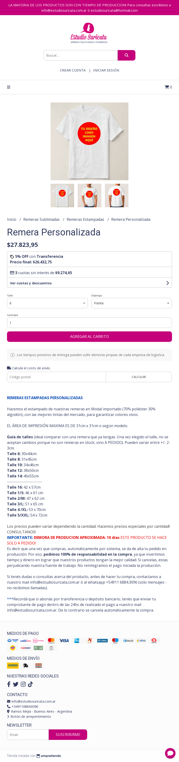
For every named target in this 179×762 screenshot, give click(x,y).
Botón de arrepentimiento (29, 716)
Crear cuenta (73, 70)
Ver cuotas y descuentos (31, 283)
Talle (10, 295)
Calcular (139, 377)
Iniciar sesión (106, 70)
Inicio (12, 219)
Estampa (96, 295)
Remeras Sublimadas (42, 219)
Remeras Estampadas (86, 219)
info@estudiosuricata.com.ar (31, 701)
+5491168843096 (22, 706)
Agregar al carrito (89, 336)
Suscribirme (68, 734)
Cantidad (12, 315)
